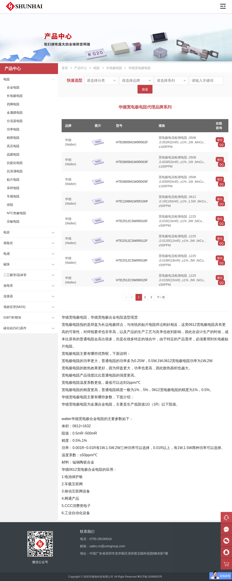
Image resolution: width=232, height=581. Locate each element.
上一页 (129, 297)
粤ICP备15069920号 (149, 576)
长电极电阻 (15, 96)
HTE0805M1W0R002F (132, 142)
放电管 (8, 285)
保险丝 (8, 243)
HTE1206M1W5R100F (132, 201)
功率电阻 (13, 129)
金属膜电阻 (15, 112)
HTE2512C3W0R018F (132, 260)
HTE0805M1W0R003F (132, 162)
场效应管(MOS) (14, 307)
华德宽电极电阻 (139, 68)
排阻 (10, 204)
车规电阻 (13, 196)
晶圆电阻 (13, 154)
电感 (6, 253)
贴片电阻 (13, 179)
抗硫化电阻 (15, 163)
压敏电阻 (13, 221)
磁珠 (6, 264)
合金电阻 (13, 87)
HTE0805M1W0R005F (132, 181)
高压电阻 (13, 146)
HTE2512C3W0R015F (132, 280)
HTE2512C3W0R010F (132, 221)
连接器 (8, 296)
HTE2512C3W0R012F (132, 240)
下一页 (161, 297)
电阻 (6, 79)
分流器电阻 (15, 121)
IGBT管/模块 (12, 317)
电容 (6, 232)
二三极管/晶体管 (15, 275)
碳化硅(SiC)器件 (15, 328)
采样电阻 (13, 188)
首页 (65, 68)
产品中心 (80, 68)
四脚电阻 (13, 104)
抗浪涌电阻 (15, 171)
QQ (221, 144)
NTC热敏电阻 (16, 213)
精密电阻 (13, 137)
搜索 (145, 89)
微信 (219, 140)
